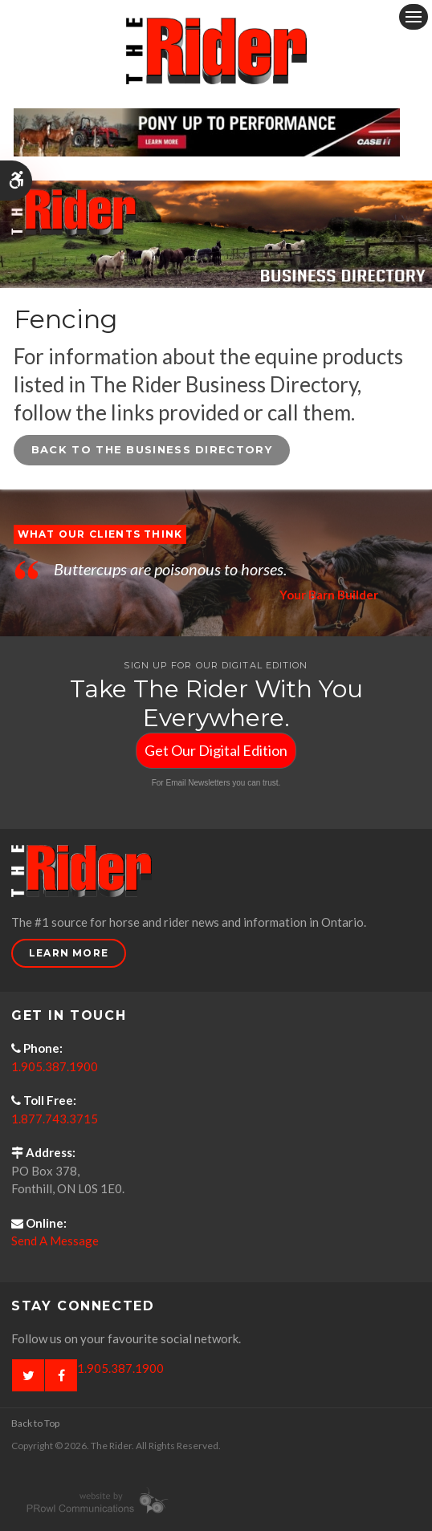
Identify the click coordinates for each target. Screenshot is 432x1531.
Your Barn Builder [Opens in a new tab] (328, 594)
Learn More (68, 953)
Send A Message (55, 1240)
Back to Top (35, 1423)
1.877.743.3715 (54, 1118)
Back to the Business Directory (151, 449)
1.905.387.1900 (54, 1066)
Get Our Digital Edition (216, 750)
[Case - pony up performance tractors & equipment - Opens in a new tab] (207, 130)
